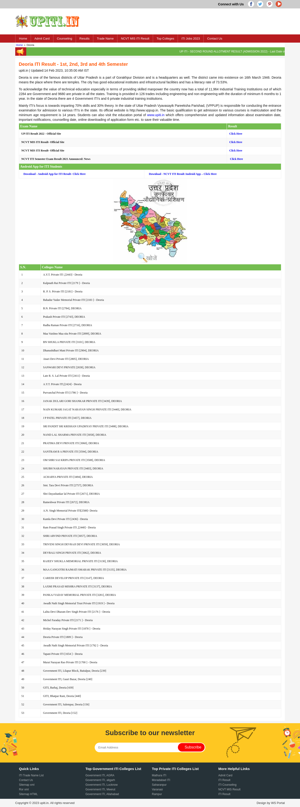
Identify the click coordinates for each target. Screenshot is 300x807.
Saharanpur (159, 784)
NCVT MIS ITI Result (135, 38)
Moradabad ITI (161, 780)
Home (23, 38)
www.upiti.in (156, 115)
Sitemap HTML (28, 794)
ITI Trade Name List (31, 775)
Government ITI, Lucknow (102, 784)
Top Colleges (165, 38)
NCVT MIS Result (229, 789)
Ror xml (24, 789)
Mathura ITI (159, 775)
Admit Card (42, 38)
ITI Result (224, 780)
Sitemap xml (26, 784)
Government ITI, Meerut (100, 789)
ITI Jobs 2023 (190, 38)
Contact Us (214, 38)
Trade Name (105, 38)
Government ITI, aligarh (100, 780)
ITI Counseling (227, 784)
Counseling (64, 38)
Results (84, 38)
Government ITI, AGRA (100, 775)
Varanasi (157, 789)
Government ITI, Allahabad (102, 794)
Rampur (157, 794)
